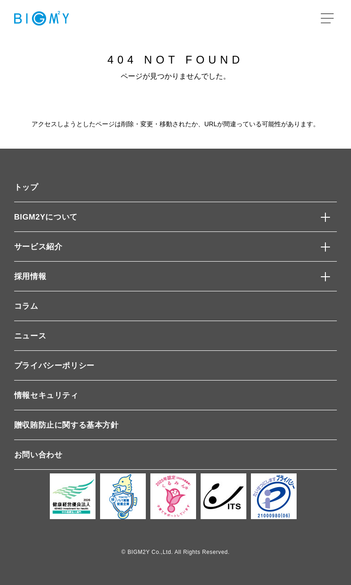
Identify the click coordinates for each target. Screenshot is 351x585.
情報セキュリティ (46, 395)
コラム (26, 306)
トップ (26, 187)
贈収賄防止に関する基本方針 (66, 425)
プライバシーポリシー (54, 365)
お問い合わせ (38, 455)
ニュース (30, 336)
